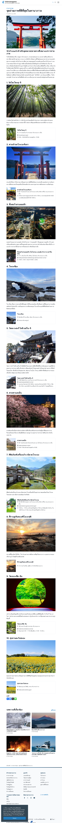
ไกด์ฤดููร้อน (9, 784)
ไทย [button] (52, 819)
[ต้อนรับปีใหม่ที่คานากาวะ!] (43, 722)
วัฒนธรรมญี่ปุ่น (27, 778)
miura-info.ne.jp (22, 320)
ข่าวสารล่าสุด (10, 8)
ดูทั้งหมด (53, 710)
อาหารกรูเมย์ (26, 780)
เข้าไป (8, 801)
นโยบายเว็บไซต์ (29, 819)
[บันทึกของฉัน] (55, 2)
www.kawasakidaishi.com (24, 382)
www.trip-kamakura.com (24, 629)
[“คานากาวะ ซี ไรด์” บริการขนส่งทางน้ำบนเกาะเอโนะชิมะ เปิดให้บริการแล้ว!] (43, 746)
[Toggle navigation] (58, 2)
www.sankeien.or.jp (23, 445)
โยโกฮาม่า (43, 775)
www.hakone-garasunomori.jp (26, 506)
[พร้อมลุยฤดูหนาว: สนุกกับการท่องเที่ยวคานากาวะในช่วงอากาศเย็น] (18, 723)
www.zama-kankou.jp (23, 690)
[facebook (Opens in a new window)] (24, 797)
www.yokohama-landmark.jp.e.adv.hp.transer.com (31, 257)
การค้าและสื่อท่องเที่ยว (39, 819)
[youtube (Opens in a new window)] (34, 797)
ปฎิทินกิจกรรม (10, 780)
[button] (55, 2)
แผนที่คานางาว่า (44, 782)
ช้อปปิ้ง (25, 789)
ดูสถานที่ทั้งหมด (44, 784)
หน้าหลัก (8, 765)
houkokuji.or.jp (22, 135)
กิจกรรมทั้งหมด (27, 791)
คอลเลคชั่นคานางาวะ (12, 778)
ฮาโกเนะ (42, 780)
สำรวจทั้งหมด (10, 791)
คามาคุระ (42, 778)
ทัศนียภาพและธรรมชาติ (29, 787)
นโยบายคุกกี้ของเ (7, 815)
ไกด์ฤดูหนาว (10, 789)
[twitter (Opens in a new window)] (27, 797)
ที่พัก (8, 799)
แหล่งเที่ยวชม (26, 775)
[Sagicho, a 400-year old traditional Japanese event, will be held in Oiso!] (18, 746)
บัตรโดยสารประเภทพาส (13, 803)
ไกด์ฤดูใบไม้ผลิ (10, 782)
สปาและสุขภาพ (27, 784)
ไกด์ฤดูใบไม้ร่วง (10, 787)
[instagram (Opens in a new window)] (31, 797)
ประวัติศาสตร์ (26, 782)
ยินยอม (14, 818)
